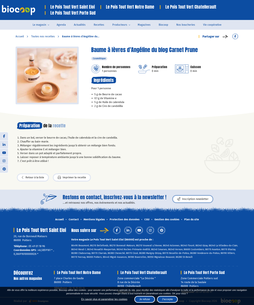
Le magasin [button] (39, 24)
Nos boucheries (185, 24)
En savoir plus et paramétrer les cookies (104, 299)
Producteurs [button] (119, 24)
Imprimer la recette (72, 177)
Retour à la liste (33, 177)
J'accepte (167, 299)
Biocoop (163, 24)
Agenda (61, 24)
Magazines (144, 24)
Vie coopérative (212, 24)
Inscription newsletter (192, 199)
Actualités (80, 24)
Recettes (99, 24)
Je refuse (144, 299)
